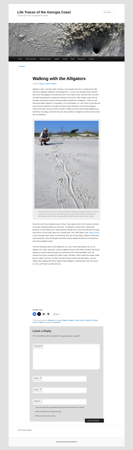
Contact (91, 59)
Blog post (51, 320)
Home (20, 59)
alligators (71, 320)
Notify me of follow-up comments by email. (48, 411)
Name (37, 378)
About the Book (31, 59)
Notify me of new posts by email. (45, 416)
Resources (81, 59)
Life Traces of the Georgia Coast (44, 12)
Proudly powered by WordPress (66, 442)
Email (37, 389)
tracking (95, 320)
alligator (65, 320)
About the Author (45, 59)
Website (37, 401)
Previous (21, 66)
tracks (35, 322)
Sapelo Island (94, 232)
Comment (38, 346)
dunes (82, 320)
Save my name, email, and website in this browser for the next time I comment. (60, 407)
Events (65, 59)
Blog (72, 59)
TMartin (53, 84)
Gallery (56, 59)
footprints (88, 320)
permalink (57, 322)
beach (77, 320)
